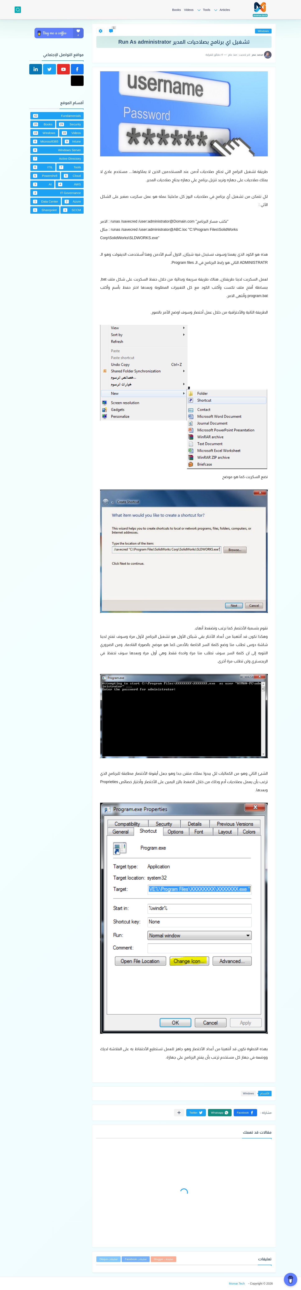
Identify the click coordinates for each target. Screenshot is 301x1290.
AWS (69, 184)
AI (42, 184)
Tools (206, 9)
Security (70, 124)
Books (176, 9)
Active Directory (57, 159)
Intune (73, 141)
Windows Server (57, 150)
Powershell (45, 176)
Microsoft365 (45, 141)
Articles (225, 9)
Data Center (45, 201)
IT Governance (57, 193)
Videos (189, 9)
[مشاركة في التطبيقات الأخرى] (179, 1112)
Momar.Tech (237, 1283)
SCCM (72, 210)
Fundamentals (57, 116)
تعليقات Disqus (108, 1259)
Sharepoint (45, 210)
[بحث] (18, 9)
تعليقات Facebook (136, 1259)
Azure (73, 201)
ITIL (43, 167)
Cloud (72, 176)
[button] (245, 1112)
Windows (263, 31)
